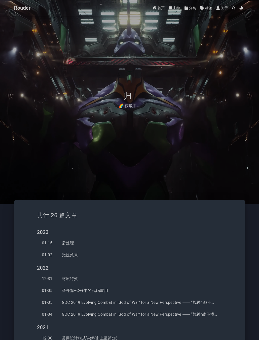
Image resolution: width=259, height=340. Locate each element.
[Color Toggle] (241, 8)
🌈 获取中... (129, 105)
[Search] (233, 8)
